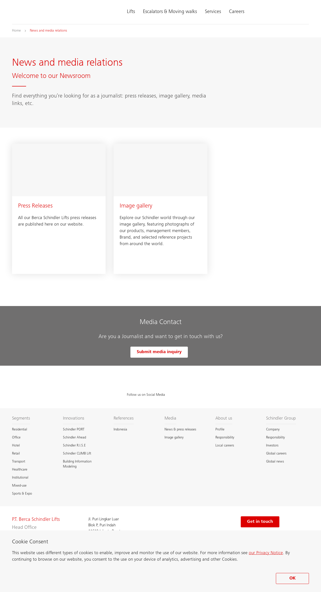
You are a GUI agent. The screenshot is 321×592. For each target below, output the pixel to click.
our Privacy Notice (266, 553)
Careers (236, 12)
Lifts (131, 12)
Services (213, 12)
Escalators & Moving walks (170, 12)
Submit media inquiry (159, 352)
